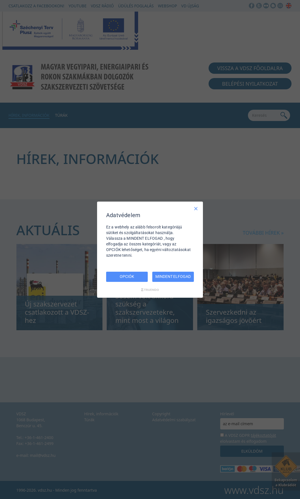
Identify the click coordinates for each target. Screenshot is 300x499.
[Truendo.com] (150, 290)
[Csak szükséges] (196, 208)
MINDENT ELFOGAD (172, 276)
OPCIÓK (127, 276)
